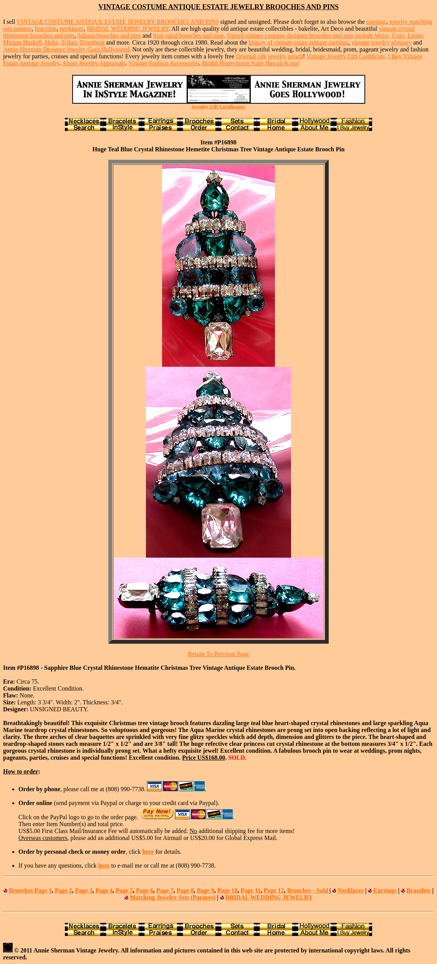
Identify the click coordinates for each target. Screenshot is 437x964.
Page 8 (185, 890)
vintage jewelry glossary (381, 42)
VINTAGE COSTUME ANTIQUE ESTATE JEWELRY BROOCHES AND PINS (117, 21)
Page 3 (84, 890)
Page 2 (63, 890)
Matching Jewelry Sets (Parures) (172, 897)
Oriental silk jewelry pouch (269, 56)
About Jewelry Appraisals (94, 63)
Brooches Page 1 (30, 890)
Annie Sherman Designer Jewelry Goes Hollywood (66, 49)
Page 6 (144, 890)
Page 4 (104, 890)
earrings (376, 21)
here (148, 851)
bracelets (46, 28)
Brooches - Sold (307, 890)
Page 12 (274, 890)
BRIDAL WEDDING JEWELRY (128, 28)
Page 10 (227, 890)
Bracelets (418, 890)
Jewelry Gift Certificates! (219, 106)
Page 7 (165, 890)
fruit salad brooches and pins (188, 35)
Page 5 (124, 890)
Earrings (384, 890)
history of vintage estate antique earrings (299, 42)
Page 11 (251, 890)
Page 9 (205, 890)
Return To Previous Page (218, 654)
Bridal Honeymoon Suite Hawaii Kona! (251, 63)
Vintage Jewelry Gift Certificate (345, 56)
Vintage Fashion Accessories (164, 63)
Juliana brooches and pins (109, 35)
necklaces (72, 28)
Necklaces (351, 890)
